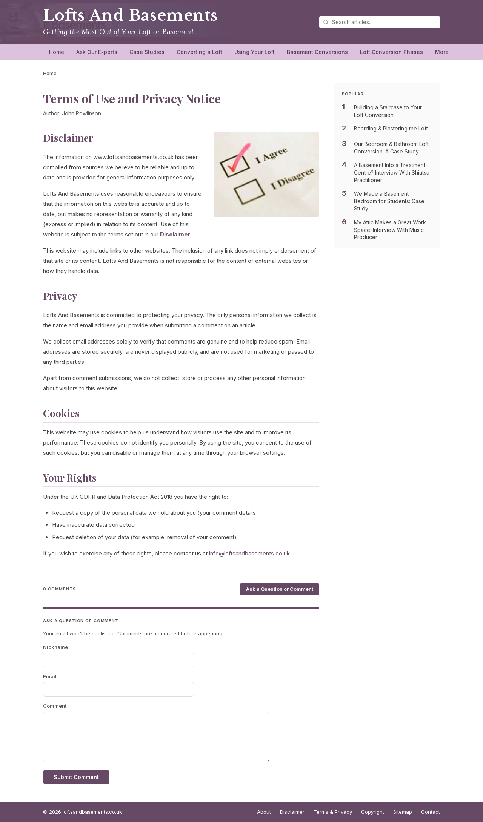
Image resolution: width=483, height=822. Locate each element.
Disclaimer (292, 812)
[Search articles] (379, 22)
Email (50, 676)
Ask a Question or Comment (279, 589)
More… (444, 52)
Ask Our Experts (96, 52)
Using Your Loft (254, 52)
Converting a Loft (199, 52)
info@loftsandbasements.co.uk (249, 553)
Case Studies (147, 52)
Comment (54, 706)
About (264, 812)
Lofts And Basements (130, 15)
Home (56, 52)
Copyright (372, 812)
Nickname (55, 647)
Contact (430, 812)
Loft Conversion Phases (391, 52)
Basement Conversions (317, 52)
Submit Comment (76, 777)
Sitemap (402, 812)
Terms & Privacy (333, 812)
